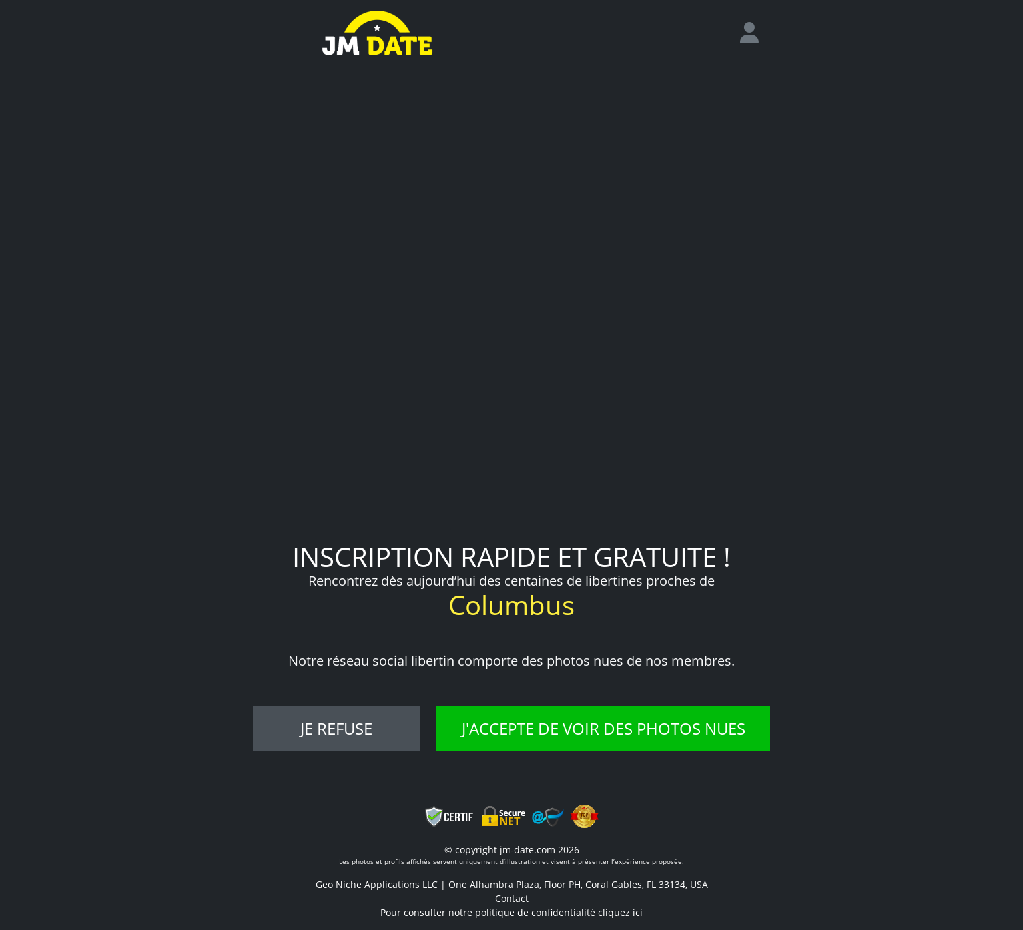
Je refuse (336, 728)
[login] (754, 33)
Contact (512, 898)
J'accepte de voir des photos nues (603, 728)
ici (638, 912)
